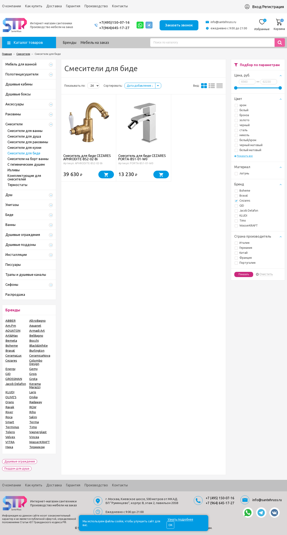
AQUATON (12, 330)
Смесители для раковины (27, 142)
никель (242, 135)
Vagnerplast (38, 432)
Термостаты (17, 185)
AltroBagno (37, 320)
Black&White (38, 345)
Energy (10, 369)
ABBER (10, 320)
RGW (32, 407)
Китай (241, 252)
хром (240, 105)
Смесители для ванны (25, 131)
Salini (33, 417)
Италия (242, 242)
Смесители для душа (24, 136)
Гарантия (73, 6)
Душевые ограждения (19, 461)
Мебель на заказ (95, 42)
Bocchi (34, 340)
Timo (240, 220)
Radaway (35, 402)
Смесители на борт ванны (28, 159)
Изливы (13, 170)
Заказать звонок (179, 25)
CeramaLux (13, 355)
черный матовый (249, 145)
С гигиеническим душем (26, 164)
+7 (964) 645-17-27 (220, 503)
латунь (242, 173)
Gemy (33, 369)
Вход (256, 7)
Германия (243, 247)
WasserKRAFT (246, 225)
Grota (33, 379)
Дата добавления (140, 85)
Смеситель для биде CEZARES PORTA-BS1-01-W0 (142, 157)
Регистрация (273, 7)
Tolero (10, 432)
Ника (9, 447)
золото (242, 120)
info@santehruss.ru (223, 22)
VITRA (10, 442)
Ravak (9, 407)
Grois (33, 374)
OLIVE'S (10, 397)
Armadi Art (37, 330)
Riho (32, 412)
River (9, 412)
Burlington (36, 350)
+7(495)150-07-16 (113, 22)
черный (242, 125)
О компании (11, 6)
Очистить (266, 274)
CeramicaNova (39, 355)
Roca (8, 417)
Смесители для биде (23, 153)
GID (239, 205)
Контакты (120, 6)
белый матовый (248, 150)
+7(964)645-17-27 (113, 28)
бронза (242, 115)
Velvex (10, 437)
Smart (9, 422)
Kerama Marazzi (35, 385)
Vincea (34, 437)
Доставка (54, 6)
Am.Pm (10, 325)
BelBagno (36, 335)
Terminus (12, 427)
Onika (33, 397)
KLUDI (241, 215)
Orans (9, 402)
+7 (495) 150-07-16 (220, 498)
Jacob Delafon (246, 210)
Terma (34, 422)
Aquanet (35, 325)
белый (241, 110)
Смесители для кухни (24, 147)
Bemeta (11, 340)
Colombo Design (35, 362)
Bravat (241, 195)
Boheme (242, 190)
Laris (32, 392)
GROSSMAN (13, 379)
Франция (243, 257)
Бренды (69, 42)
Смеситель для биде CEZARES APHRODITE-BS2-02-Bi (87, 157)
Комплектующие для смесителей (24, 177)
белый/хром (245, 140)
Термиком (37, 447)
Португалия (245, 262)
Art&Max (11, 335)
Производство (96, 6)
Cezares (242, 200)
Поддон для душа (16, 468)
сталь (241, 130)
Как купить (33, 6)
